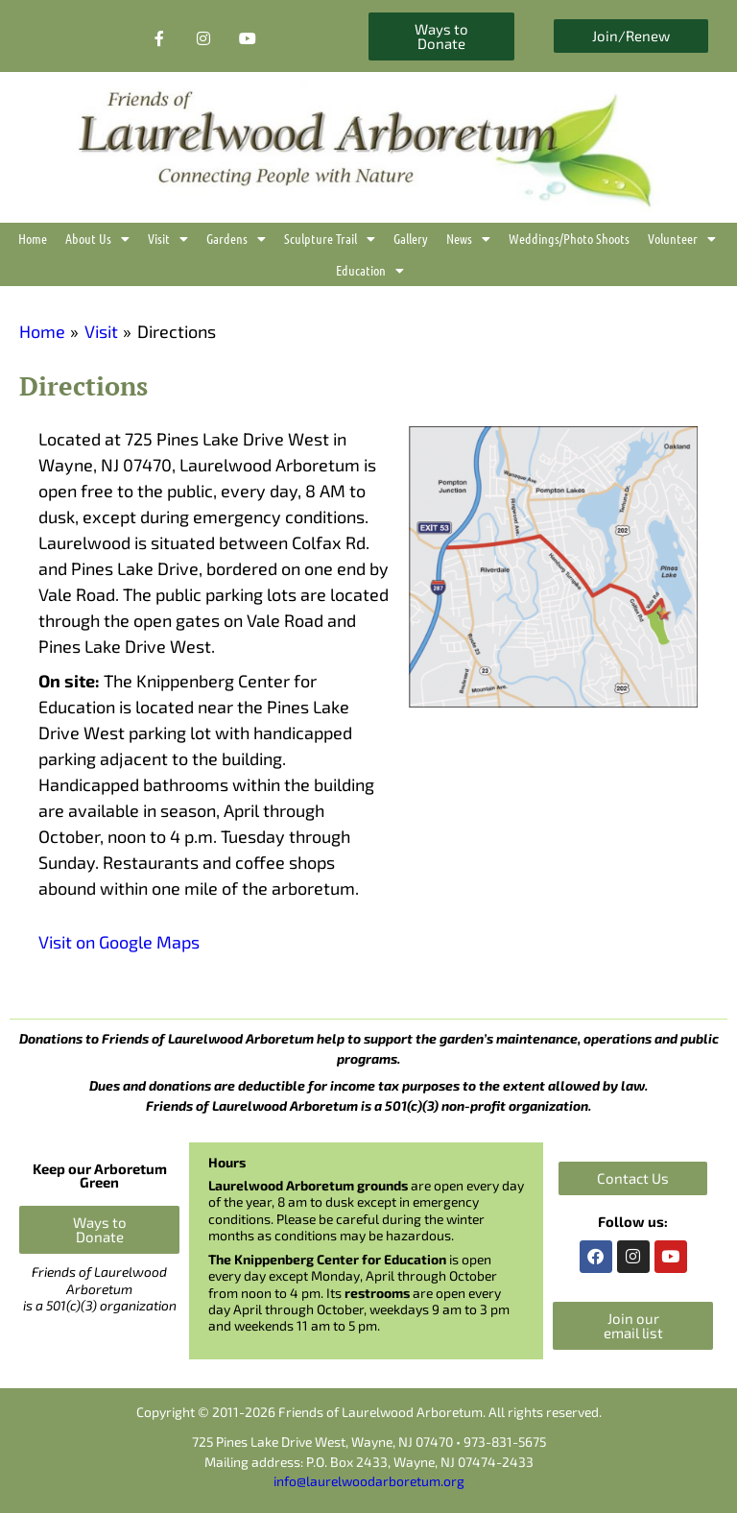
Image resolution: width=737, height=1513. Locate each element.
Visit (168, 238)
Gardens (236, 238)
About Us (97, 238)
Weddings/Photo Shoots (569, 238)
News (468, 238)
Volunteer (682, 238)
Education (370, 270)
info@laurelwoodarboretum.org (368, 1481)
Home (32, 238)
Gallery (410, 238)
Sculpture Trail (329, 238)
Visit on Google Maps (119, 941)
